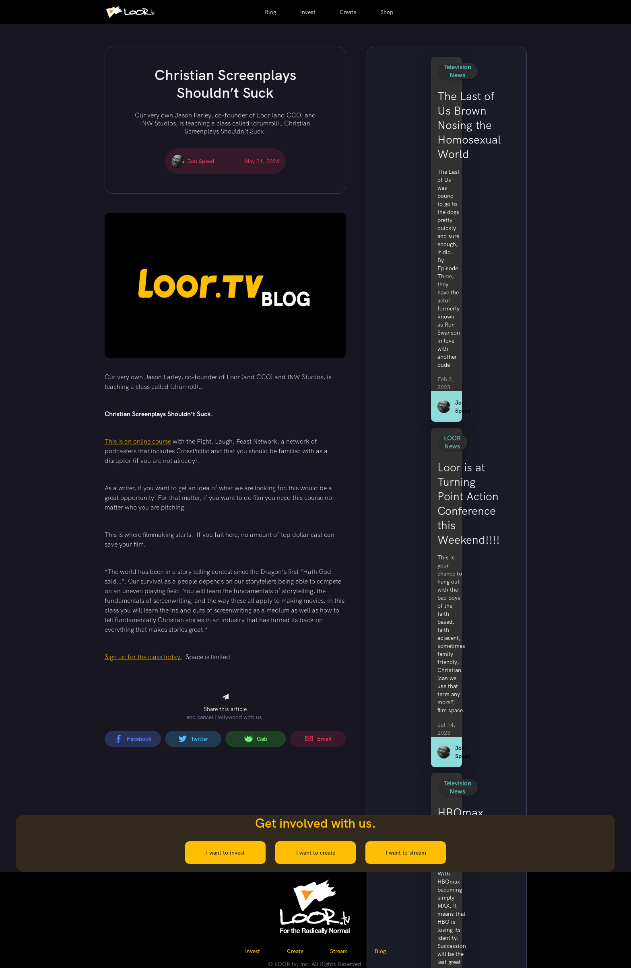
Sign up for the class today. (143, 657)
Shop (386, 12)
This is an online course (138, 441)
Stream (339, 951)
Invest (308, 12)
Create (348, 12)
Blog (270, 12)
